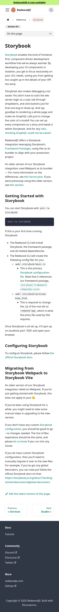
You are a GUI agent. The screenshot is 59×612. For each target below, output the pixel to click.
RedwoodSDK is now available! (29, 2)
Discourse (12, 557)
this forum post (33, 176)
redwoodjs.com (14, 581)
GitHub (10, 586)
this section (17, 185)
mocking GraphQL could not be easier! (28, 133)
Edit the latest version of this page (27, 494)
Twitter (10, 562)
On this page (14, 33)
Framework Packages (18, 148)
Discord (11, 552)
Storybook (11, 54)
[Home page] (8, 19)
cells (43, 129)
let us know (20, 441)
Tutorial (9, 534)
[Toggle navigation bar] (7, 10)
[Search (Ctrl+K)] (51, 10)
